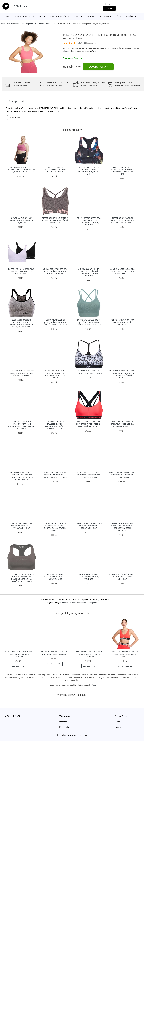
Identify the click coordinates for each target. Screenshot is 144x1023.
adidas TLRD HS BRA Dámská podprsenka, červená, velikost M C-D (122, 475)
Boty (41, 16)
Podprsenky (39, 24)
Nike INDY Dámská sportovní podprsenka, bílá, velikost (55, 576)
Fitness (47, 24)
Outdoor (91, 16)
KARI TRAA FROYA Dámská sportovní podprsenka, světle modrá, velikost (89, 475)
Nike (65, 51)
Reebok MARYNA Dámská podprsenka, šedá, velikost (122, 322)
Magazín (63, 722)
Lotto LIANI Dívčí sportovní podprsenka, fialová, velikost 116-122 (21, 271)
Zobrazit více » (90, 51)
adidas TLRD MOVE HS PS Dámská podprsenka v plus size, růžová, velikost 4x (21, 169)
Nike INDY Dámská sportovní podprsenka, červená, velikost (125, 654)
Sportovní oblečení (24, 16)
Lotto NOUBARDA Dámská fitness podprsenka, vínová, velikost (22, 526)
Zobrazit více (15, 118)
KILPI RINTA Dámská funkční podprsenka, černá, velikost (122, 576)
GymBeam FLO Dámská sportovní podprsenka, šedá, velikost (21, 220)
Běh (117, 16)
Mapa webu (64, 727)
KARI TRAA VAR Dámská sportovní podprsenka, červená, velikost (122, 424)
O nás (117, 722)
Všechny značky (66, 716)
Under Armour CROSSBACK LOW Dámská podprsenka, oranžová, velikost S (89, 424)
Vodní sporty (132, 16)
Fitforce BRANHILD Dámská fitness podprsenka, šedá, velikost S (55, 220)
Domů (2, 24)
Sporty (77, 16)
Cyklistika (104, 16)
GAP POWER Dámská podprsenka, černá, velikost (89, 576)
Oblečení (17, 24)
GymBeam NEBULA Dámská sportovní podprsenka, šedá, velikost (122, 271)
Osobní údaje (121, 716)
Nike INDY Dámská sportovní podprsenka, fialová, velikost (89, 654)
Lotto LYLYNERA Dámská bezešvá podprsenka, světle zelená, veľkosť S (88, 322)
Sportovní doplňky (58, 16)
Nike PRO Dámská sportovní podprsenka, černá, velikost (55, 169)
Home (7, 16)
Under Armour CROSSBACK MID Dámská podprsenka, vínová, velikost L (22, 373)
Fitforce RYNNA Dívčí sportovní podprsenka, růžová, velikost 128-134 (122, 220)
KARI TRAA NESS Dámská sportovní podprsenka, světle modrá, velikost (55, 475)
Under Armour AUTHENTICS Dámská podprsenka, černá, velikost (89, 526)
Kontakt (118, 727)
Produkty (9, 24)
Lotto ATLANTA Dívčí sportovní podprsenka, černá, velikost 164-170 (55, 322)
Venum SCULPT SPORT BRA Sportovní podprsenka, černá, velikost (55, 271)
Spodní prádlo (27, 24)
